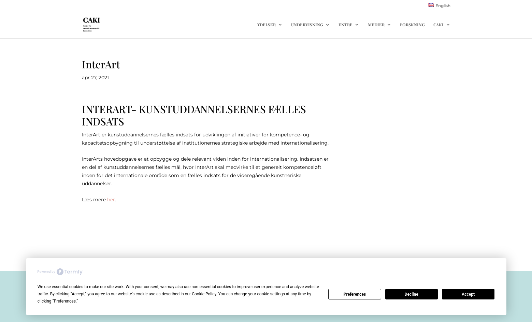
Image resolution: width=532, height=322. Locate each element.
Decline (411, 294)
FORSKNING (412, 24)
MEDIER (376, 24)
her (111, 200)
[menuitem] (439, 7)
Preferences (355, 294)
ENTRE (346, 24)
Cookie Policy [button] (204, 294)
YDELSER (266, 24)
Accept (468, 294)
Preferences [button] (65, 301)
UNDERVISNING (307, 24)
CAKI (438, 24)
